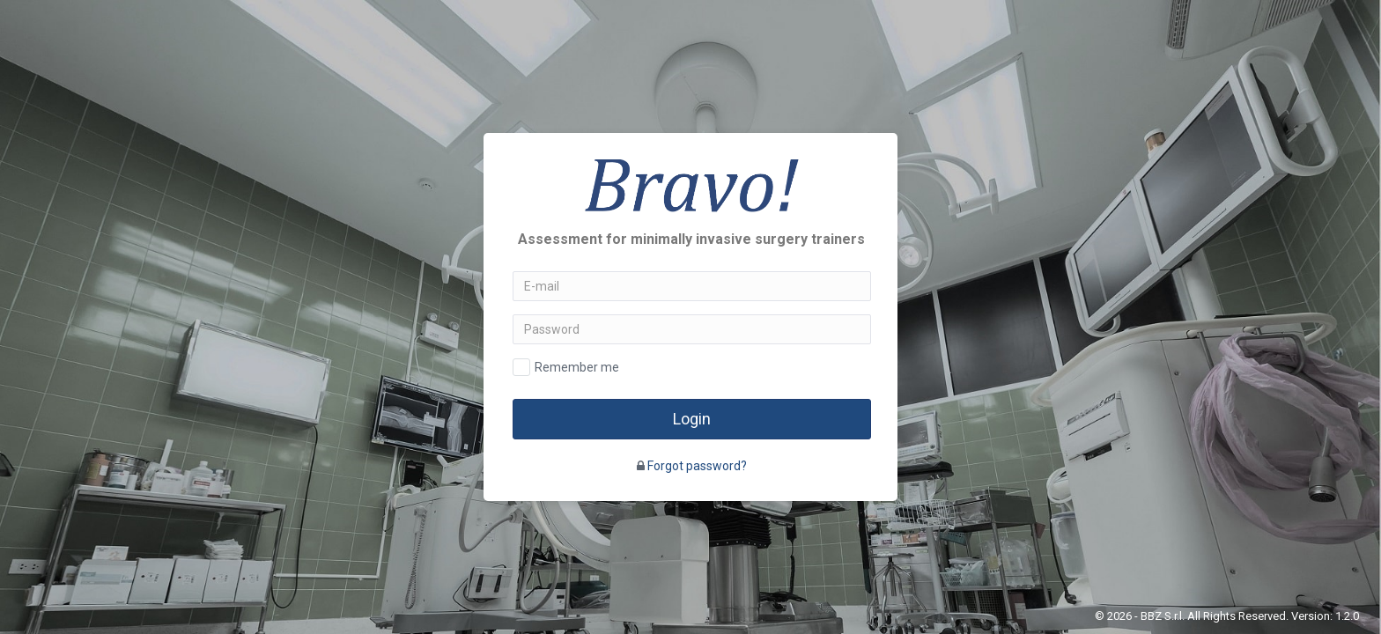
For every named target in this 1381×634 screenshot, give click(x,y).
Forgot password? (697, 466)
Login (692, 418)
